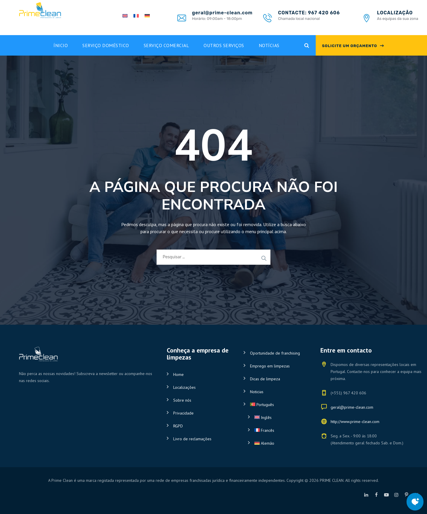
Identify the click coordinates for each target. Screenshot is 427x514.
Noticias (256, 391)
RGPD (178, 426)
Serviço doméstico (105, 45)
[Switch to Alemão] (280, 443)
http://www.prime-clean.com (355, 421)
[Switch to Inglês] (280, 417)
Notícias (269, 45)
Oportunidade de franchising (275, 353)
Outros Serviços (224, 45)
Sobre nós (182, 400)
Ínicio (60, 45)
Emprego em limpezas (270, 366)
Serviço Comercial (166, 45)
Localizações (184, 387)
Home (178, 374)
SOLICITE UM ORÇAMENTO (349, 46)
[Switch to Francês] (280, 430)
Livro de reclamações (192, 438)
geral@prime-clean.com (352, 407)
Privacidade (183, 413)
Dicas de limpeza (265, 378)
